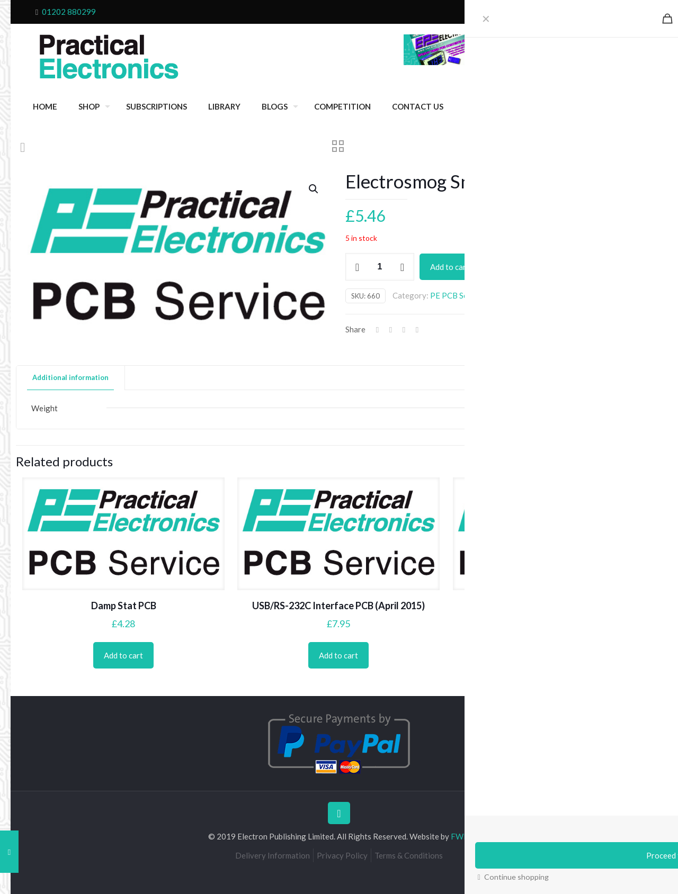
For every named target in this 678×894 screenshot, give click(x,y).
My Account (624, 11)
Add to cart (449, 267)
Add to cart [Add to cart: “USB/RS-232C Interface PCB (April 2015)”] (338, 655)
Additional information (70, 377)
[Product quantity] (379, 267)
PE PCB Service (457, 295)
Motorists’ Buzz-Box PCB (554, 605)
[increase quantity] (402, 267)
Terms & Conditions (408, 855)
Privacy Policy (342, 855)
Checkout (556, 11)
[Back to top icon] (339, 813)
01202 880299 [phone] (69, 11)
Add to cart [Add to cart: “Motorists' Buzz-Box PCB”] (554, 655)
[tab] (70, 378)
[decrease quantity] (357, 267)
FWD (460, 836)
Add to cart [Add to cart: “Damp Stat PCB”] (123, 655)
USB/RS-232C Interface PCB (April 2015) (338, 605)
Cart (588, 11)
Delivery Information (272, 855)
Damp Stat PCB (123, 605)
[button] (314, 189)
